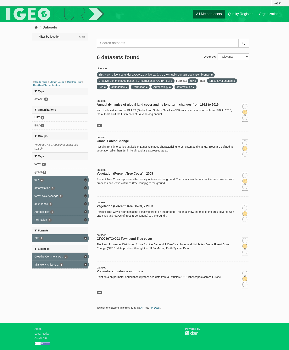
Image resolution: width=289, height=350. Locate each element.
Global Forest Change (113, 141)
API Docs (154, 307)
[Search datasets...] (168, 43)
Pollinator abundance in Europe (120, 271)
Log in (277, 3)
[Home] (36, 27)
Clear (82, 36)
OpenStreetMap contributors (46, 85)
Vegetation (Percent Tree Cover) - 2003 (125, 206)
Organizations (269, 14)
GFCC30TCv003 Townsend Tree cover (124, 238)
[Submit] (243, 43)
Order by (209, 56)
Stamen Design (57, 82)
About (38, 328)
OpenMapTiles (74, 82)
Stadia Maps (41, 82)
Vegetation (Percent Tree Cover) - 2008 (125, 173)
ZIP (99, 126)
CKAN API (41, 338)
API (142, 307)
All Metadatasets (209, 14)
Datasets (50, 27)
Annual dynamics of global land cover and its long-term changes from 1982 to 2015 (158, 104)
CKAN (191, 333)
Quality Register (240, 14)
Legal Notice (42, 333)
